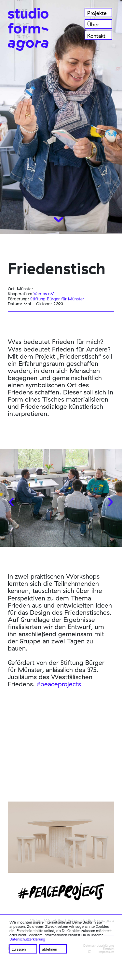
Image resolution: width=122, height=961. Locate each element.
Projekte (97, 13)
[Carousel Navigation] (61, 499)
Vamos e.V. (44, 293)
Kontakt (96, 36)
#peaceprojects (59, 684)
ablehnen (49, 949)
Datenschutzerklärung (27, 939)
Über (93, 24)
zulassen (19, 949)
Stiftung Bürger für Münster (57, 298)
